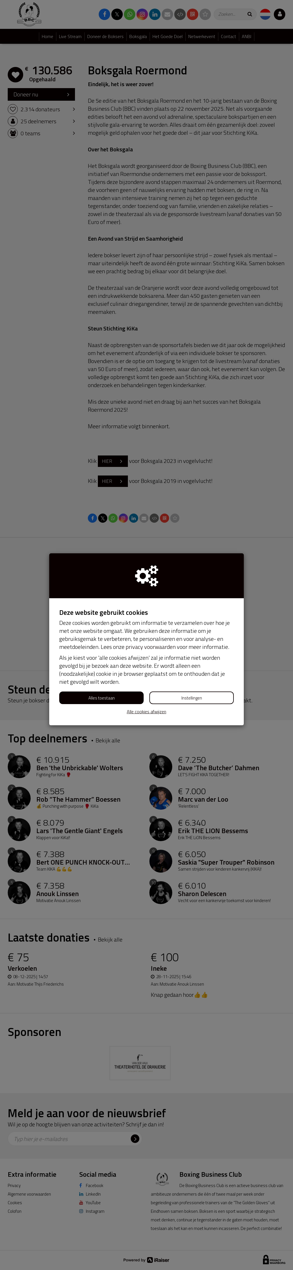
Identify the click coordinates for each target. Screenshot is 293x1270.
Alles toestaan (101, 698)
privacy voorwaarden (151, 646)
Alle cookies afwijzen (146, 711)
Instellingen (191, 698)
